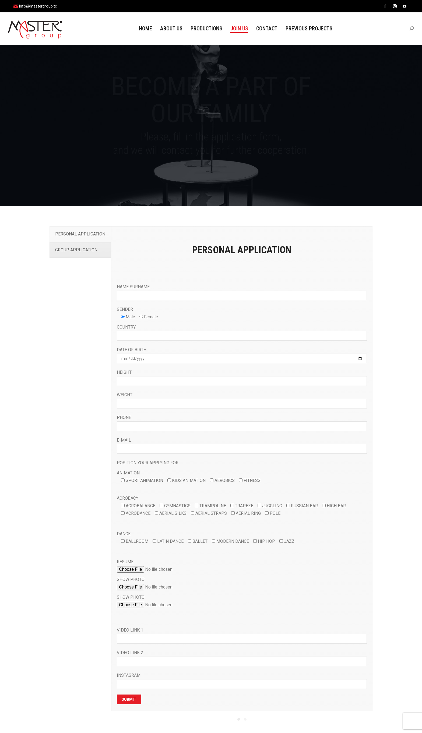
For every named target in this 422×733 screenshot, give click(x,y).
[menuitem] (145, 28)
